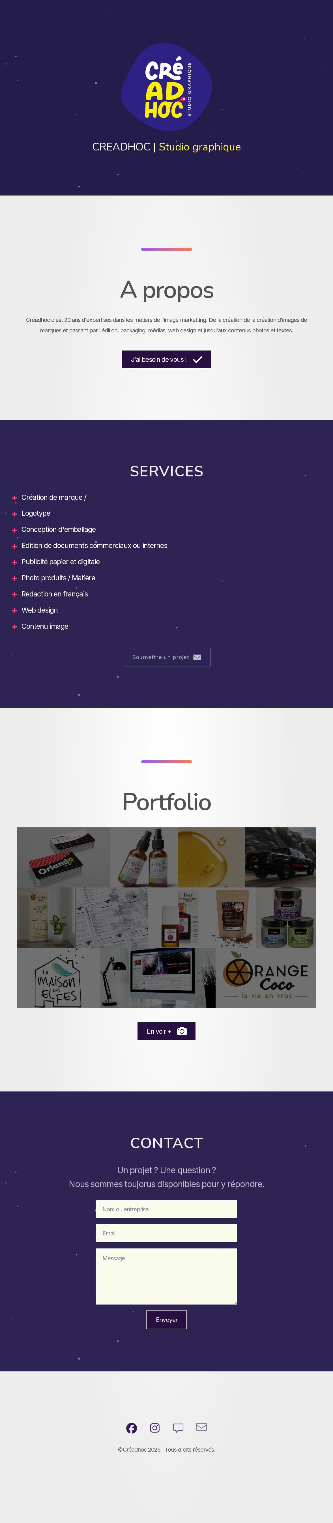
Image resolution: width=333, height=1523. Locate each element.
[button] (167, 359)
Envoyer (166, 1319)
